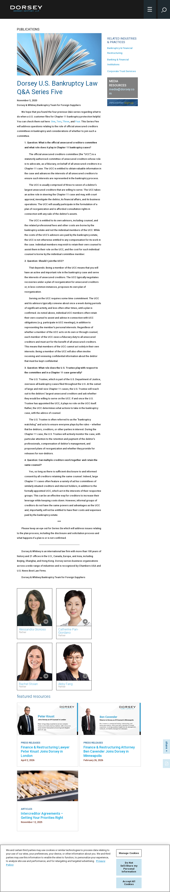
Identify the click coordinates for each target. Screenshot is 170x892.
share (166, 745)
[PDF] (167, 763)
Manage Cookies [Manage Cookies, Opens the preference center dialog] (129, 853)
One (53, 121)
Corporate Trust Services (121, 71)
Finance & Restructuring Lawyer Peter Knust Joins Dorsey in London (45, 751)
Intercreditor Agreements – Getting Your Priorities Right (42, 815)
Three (66, 121)
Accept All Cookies (129, 883)
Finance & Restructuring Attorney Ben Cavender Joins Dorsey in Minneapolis (109, 751)
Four (77, 121)
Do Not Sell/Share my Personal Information (128, 867)
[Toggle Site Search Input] (164, 9)
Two (59, 121)
